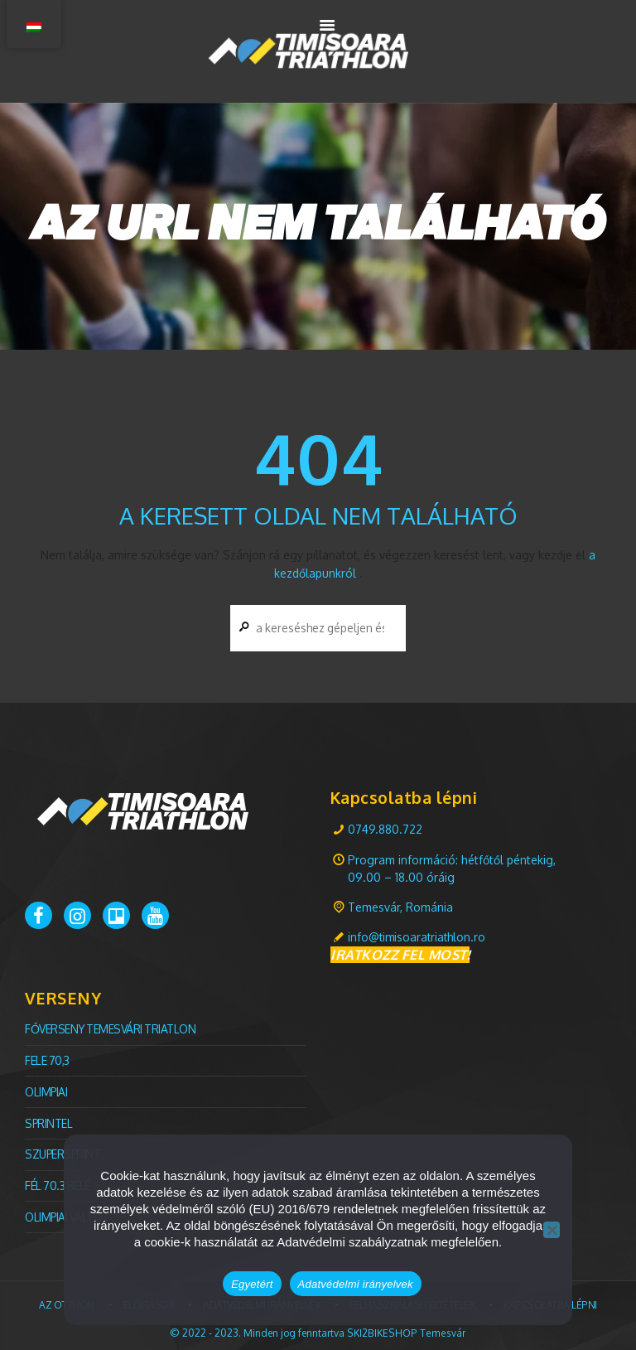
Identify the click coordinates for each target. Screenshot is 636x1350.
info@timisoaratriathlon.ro (418, 937)
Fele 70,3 (47, 1059)
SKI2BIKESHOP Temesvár (406, 1327)
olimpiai (47, 1089)
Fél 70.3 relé (58, 1181)
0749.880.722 (385, 828)
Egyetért (251, 1284)
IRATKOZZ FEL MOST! (400, 954)
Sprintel (49, 1120)
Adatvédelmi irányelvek (355, 1284)
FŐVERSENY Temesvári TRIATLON (111, 1028)
